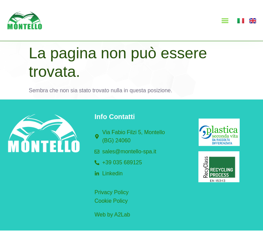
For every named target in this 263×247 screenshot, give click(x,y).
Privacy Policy (112, 192)
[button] (224, 20)
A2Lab (122, 214)
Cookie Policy (111, 201)
